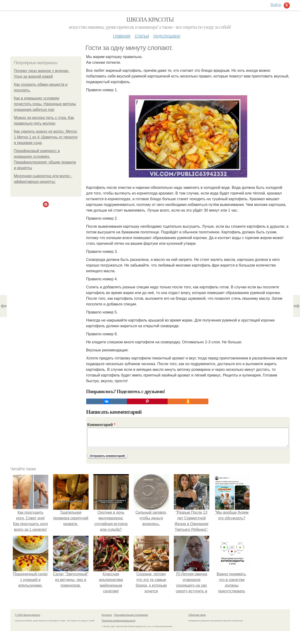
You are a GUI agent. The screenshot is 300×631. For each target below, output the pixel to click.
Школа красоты (150, 19)
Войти (276, 5)
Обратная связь (197, 615)
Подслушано (166, 35)
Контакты (107, 615)
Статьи (142, 35)
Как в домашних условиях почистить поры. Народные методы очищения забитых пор (45, 104)
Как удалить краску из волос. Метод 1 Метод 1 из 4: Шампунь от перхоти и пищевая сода (46, 137)
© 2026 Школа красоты (27, 615)
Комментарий (101, 425)
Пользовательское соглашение (131, 615)
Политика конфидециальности (118, 620)
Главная (121, 35)
